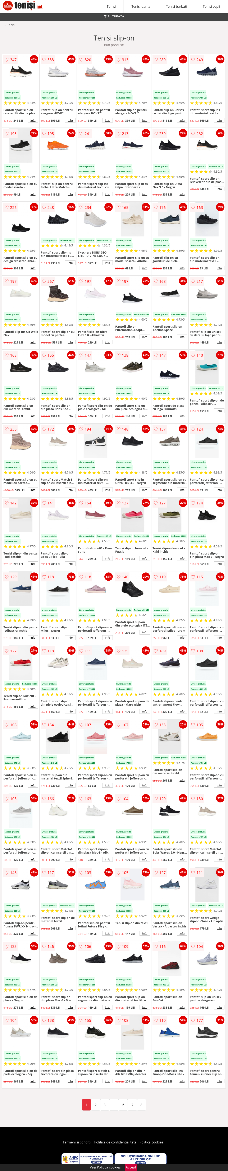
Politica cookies (151, 1142)
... (114, 1105)
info (33, 120)
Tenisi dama (140, 6)
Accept (131, 1167)
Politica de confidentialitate (115, 1142)
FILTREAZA (114, 16)
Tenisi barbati (176, 6)
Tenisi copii (211, 6)
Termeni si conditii (77, 1142)
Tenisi (111, 6)
